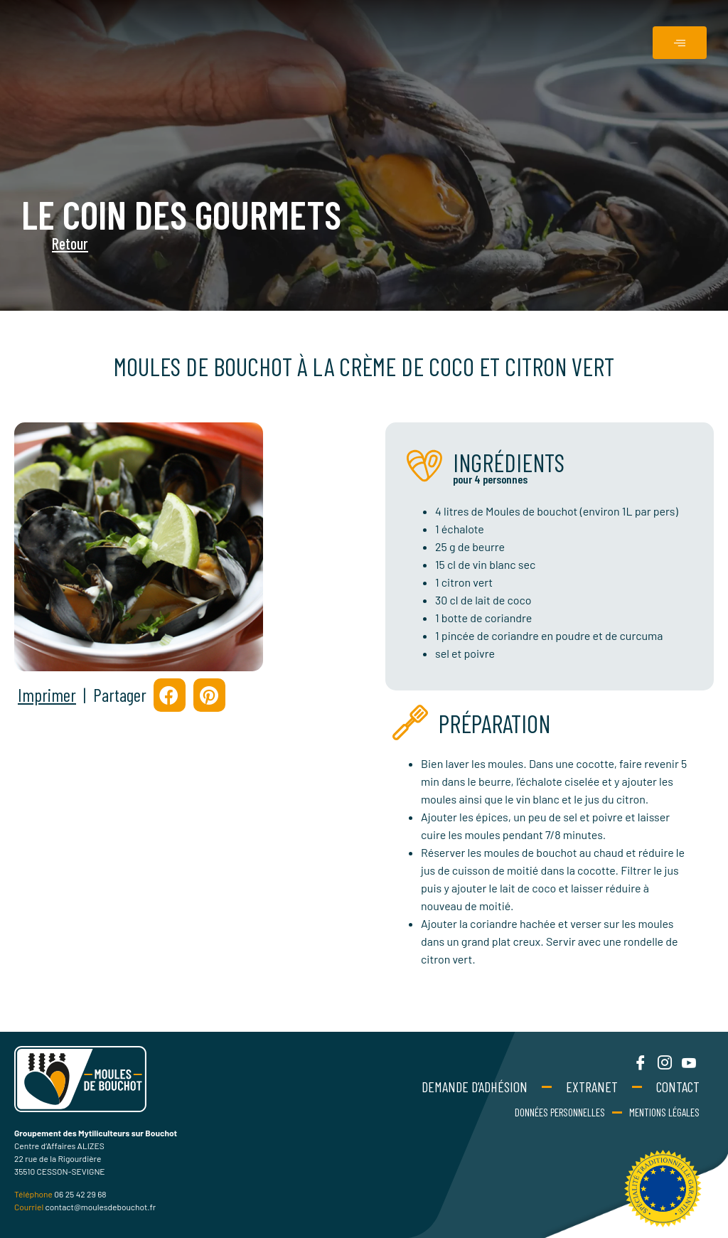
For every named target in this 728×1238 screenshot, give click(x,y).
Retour (37, 243)
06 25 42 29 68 (80, 1194)
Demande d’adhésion (475, 1086)
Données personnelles (560, 1112)
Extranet (592, 1086)
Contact (678, 1086)
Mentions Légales (664, 1112)
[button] (170, 695)
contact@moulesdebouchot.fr (101, 1207)
